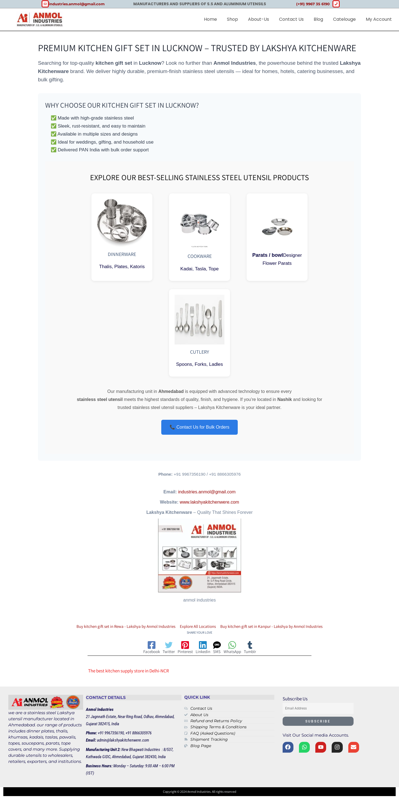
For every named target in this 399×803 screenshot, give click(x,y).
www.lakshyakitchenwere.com (209, 503)
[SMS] (225, 649)
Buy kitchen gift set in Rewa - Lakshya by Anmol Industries (118, 627)
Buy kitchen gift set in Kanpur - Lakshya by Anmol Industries (279, 627)
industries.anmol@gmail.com (207, 492)
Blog (318, 19)
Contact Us (291, 19)
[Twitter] (153, 649)
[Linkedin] (204, 649)
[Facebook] (128, 649)
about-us (258, 19)
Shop (232, 19)
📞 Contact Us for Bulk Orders (199, 427)
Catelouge (344, 19)
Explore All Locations (198, 627)
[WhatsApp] (248, 649)
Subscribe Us (295, 700)
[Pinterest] (178, 649)
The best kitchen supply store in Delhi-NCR (128, 672)
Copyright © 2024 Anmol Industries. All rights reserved (199, 793)
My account (379, 19)
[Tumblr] (273, 649)
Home (210, 19)
